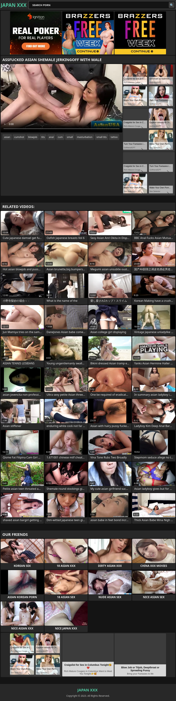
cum (60, 137)
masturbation (84, 137)
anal (51, 137)
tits (43, 137)
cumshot (19, 137)
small (70, 137)
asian (7, 137)
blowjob (32, 137)
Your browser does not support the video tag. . (61, 98)
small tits (101, 137)
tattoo (114, 137)
